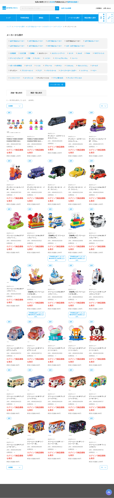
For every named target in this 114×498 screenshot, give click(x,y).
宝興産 (32, 53)
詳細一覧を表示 (16, 93)
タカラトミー (48, 26)
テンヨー (37, 58)
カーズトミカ (28, 78)
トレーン (75, 58)
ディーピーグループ (16, 58)
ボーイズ (29, 65)
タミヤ (71, 53)
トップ (8, 18)
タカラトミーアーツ (58, 53)
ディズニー (58, 26)
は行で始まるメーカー (17, 46)
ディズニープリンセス (74, 78)
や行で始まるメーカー (54, 46)
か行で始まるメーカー (36, 41)
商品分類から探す (90, 18)
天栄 (28, 58)
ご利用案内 (98, 8)
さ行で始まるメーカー (54, 41)
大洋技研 (13, 53)
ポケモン (59, 65)
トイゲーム (84, 70)
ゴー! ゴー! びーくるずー (68, 70)
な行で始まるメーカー (92, 41)
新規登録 (102, 18)
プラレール (48, 65)
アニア (39, 70)
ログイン (110, 18)
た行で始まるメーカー (34, 26)
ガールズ (95, 65)
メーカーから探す (74, 18)
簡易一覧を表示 (36, 93)
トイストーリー (15, 78)
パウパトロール (51, 70)
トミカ (38, 65)
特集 (57, 18)
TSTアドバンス (99, 53)
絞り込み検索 (66, 8)
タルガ (80, 53)
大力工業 (23, 53)
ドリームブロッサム (61, 58)
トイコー (47, 58)
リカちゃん (69, 65)
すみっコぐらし (83, 65)
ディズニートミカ (43, 78)
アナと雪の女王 (58, 78)
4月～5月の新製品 (16, 65)
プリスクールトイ (27, 70)
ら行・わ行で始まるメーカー (75, 46)
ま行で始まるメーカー (36, 46)
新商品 (41, 18)
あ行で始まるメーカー (17, 41)
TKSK (88, 53)
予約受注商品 (24, 18)
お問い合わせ (107, 8)
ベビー (94, 70)
